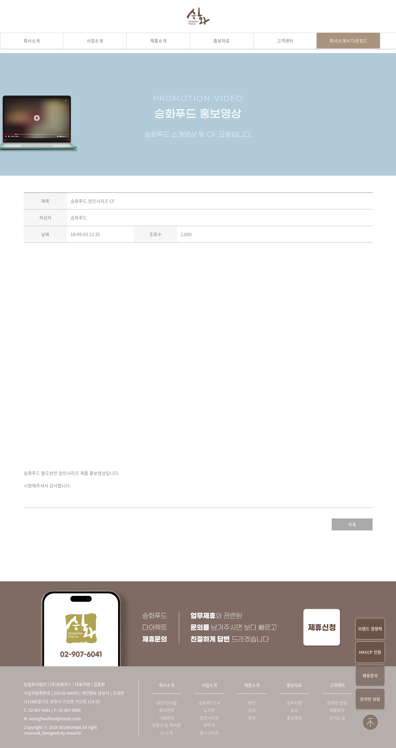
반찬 (252, 703)
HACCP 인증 (370, 652)
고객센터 (285, 40)
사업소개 (95, 40)
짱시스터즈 (209, 733)
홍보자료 (221, 40)
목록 (352, 524)
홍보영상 (294, 718)
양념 (252, 718)
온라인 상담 (370, 699)
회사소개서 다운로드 (348, 40)
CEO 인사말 (166, 703)
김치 (252, 710)
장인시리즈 (209, 718)
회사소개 (31, 40)
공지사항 (294, 703)
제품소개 (158, 40)
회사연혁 (166, 710)
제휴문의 (370, 676)
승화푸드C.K (209, 703)
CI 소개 (167, 733)
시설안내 (166, 718)
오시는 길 (337, 718)
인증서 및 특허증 (166, 725)
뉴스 (294, 710)
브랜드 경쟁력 (370, 629)
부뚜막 (209, 725)
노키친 (209, 710)
